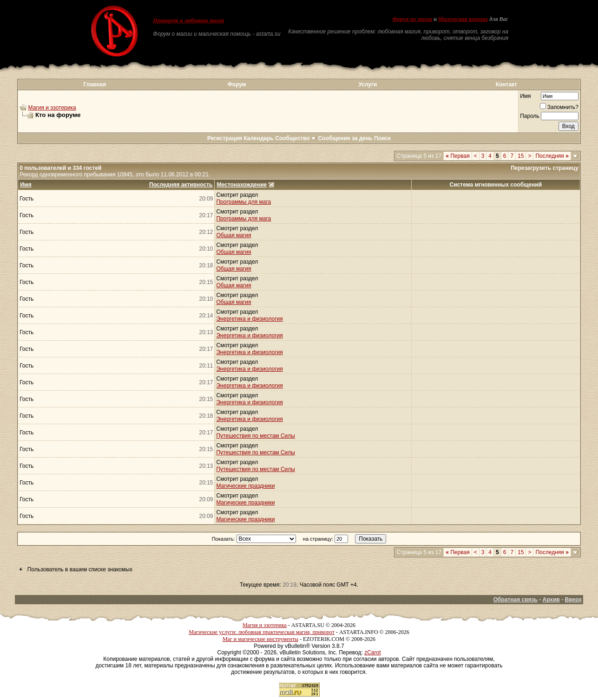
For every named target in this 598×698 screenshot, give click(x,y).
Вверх (573, 599)
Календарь (258, 138)
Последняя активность (180, 184)
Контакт (506, 84)
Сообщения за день (345, 138)
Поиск (382, 138)
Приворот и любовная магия (188, 20)
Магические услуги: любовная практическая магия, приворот (262, 632)
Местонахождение (242, 184)
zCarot (372, 652)
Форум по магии (412, 19)
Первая (457, 156)
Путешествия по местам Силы (255, 436)
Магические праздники (245, 486)
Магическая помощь (463, 19)
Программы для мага (243, 202)
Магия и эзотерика (52, 107)
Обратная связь (515, 599)
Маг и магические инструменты (260, 639)
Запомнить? (559, 107)
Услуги (367, 84)
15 (521, 156)
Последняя (551, 156)
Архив (550, 599)
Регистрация (224, 138)
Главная (94, 84)
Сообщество (295, 138)
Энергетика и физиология (249, 319)
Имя (525, 96)
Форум (237, 84)
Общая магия (233, 235)
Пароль (529, 116)
